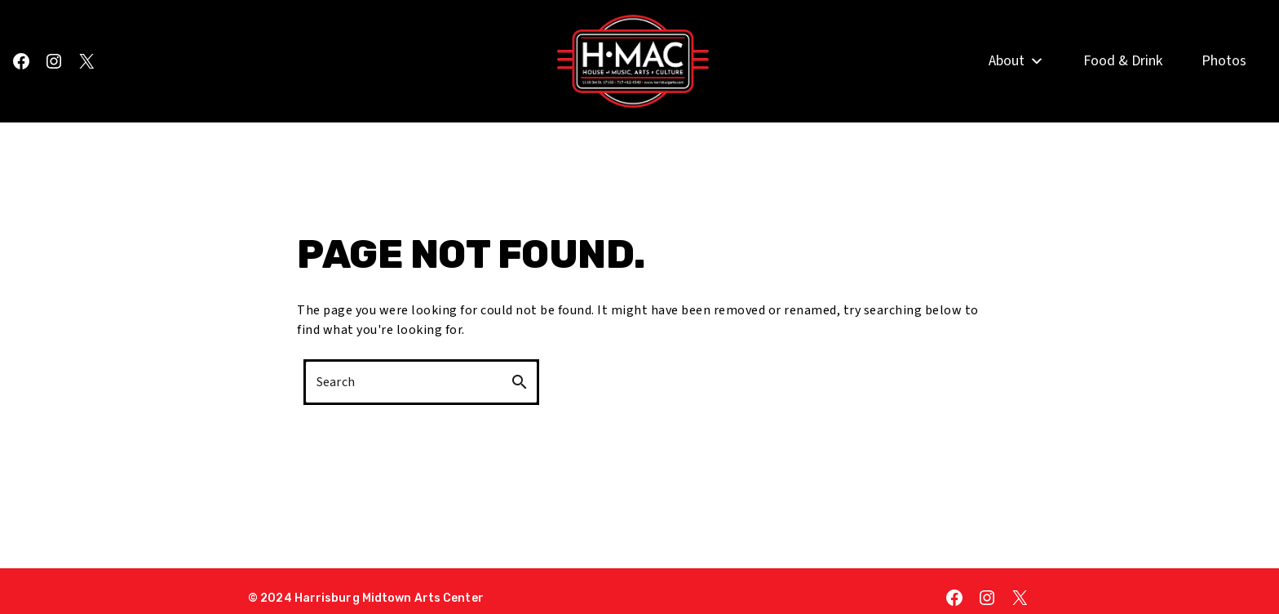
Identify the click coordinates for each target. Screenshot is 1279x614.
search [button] (519, 382)
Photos (1224, 79)
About (1016, 80)
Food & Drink (1122, 79)
